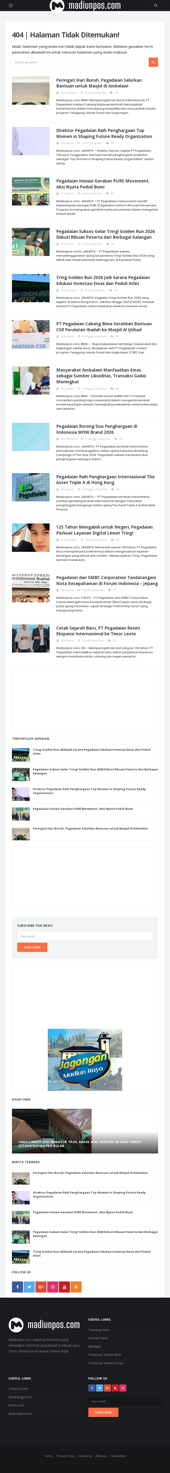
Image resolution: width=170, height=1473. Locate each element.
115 (116, 93)
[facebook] (17, 1287)
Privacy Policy (66, 1456)
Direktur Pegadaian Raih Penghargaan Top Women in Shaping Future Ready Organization (104, 133)
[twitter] (29, 1287)
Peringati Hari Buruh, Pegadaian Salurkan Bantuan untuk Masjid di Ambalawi (99, 83)
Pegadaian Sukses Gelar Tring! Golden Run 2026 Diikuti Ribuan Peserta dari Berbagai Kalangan (105, 234)
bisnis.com (16, 1405)
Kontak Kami (97, 1338)
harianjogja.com (20, 1397)
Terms (48, 1456)
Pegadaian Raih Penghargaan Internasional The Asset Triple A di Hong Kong (105, 480)
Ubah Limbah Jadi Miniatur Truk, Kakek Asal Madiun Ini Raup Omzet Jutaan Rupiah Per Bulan (80, 1144)
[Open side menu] (11, 5)
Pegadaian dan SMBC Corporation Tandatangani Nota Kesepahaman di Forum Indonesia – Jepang (107, 580)
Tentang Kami (99, 1330)
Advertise (85, 1456)
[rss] (76, 1287)
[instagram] (52, 1287)
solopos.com (18, 1388)
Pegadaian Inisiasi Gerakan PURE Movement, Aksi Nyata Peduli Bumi (103, 184)
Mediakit (94, 1346)
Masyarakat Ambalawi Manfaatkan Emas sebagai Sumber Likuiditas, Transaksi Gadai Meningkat (101, 376)
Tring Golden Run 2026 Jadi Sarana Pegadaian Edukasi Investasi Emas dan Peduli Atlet (103, 280)
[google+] (107, 1388)
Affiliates (101, 1456)
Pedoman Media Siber (105, 1354)
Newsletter (118, 1456)
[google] (40, 1287)
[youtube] (64, 1287)
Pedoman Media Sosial (105, 1363)
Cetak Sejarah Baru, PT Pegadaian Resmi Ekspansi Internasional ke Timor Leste (98, 631)
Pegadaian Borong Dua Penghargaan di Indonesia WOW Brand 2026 (96, 429)
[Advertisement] (85, 699)
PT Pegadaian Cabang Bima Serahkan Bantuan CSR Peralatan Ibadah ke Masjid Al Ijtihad (104, 327)
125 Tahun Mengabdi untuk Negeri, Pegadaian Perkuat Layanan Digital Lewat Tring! (104, 530)
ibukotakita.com (20, 1413)
